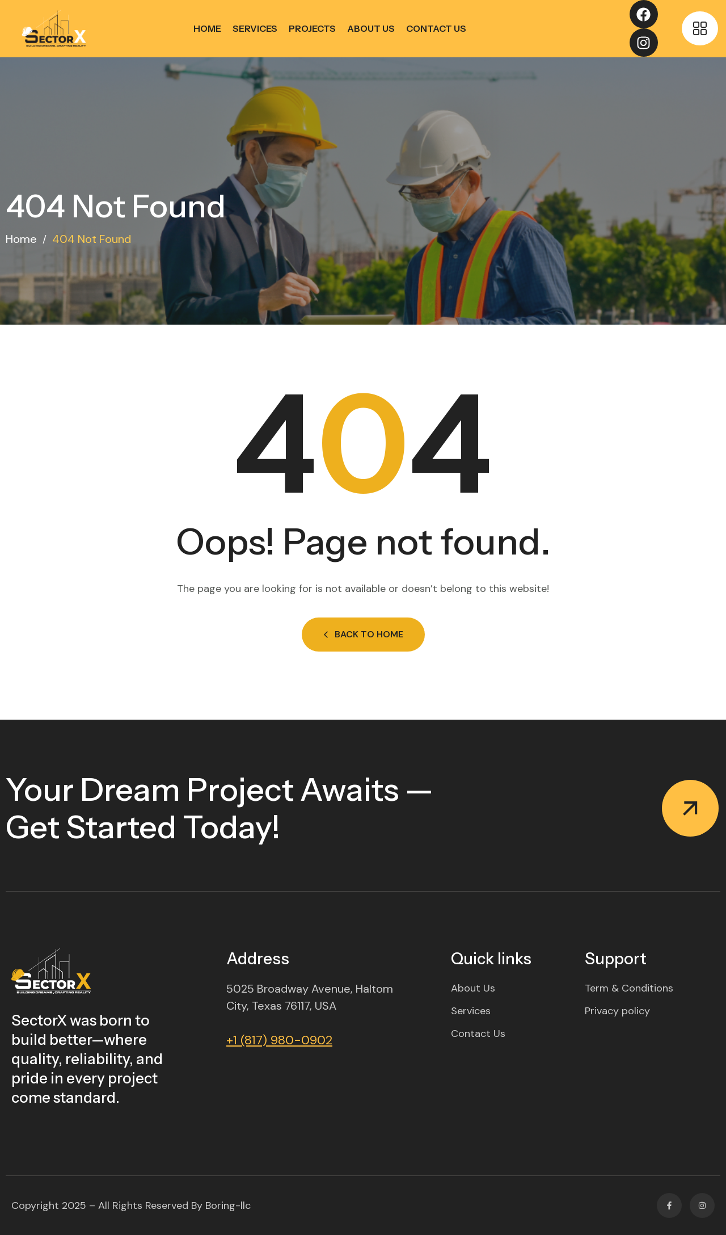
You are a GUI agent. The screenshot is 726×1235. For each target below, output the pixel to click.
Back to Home (363, 634)
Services (255, 28)
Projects (312, 28)
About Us (371, 28)
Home (207, 28)
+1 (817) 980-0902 (279, 1040)
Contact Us (436, 28)
